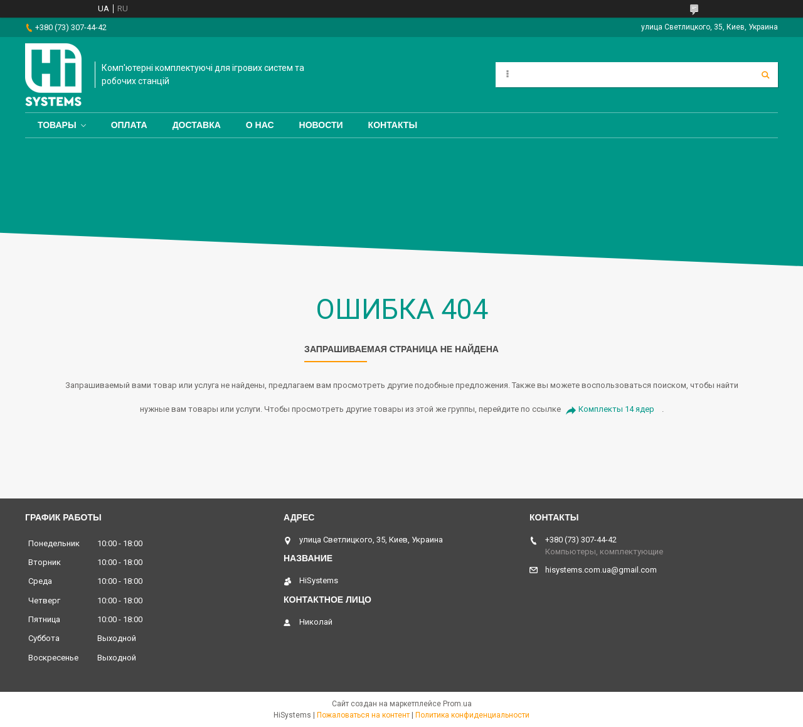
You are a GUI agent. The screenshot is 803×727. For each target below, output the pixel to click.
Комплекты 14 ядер (616, 409)
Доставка (197, 125)
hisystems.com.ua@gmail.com (601, 569)
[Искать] (765, 74)
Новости (321, 125)
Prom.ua (457, 703)
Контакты (392, 125)
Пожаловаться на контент (363, 715)
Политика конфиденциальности (472, 715)
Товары (57, 125)
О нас (260, 125)
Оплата (129, 125)
